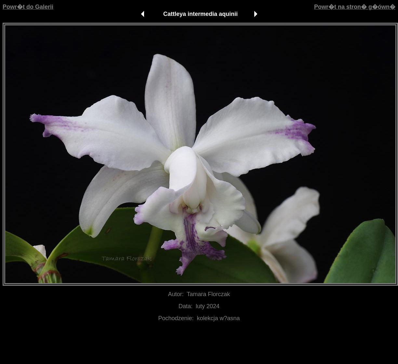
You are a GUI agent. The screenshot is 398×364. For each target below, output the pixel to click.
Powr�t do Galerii (28, 7)
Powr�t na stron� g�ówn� (354, 7)
